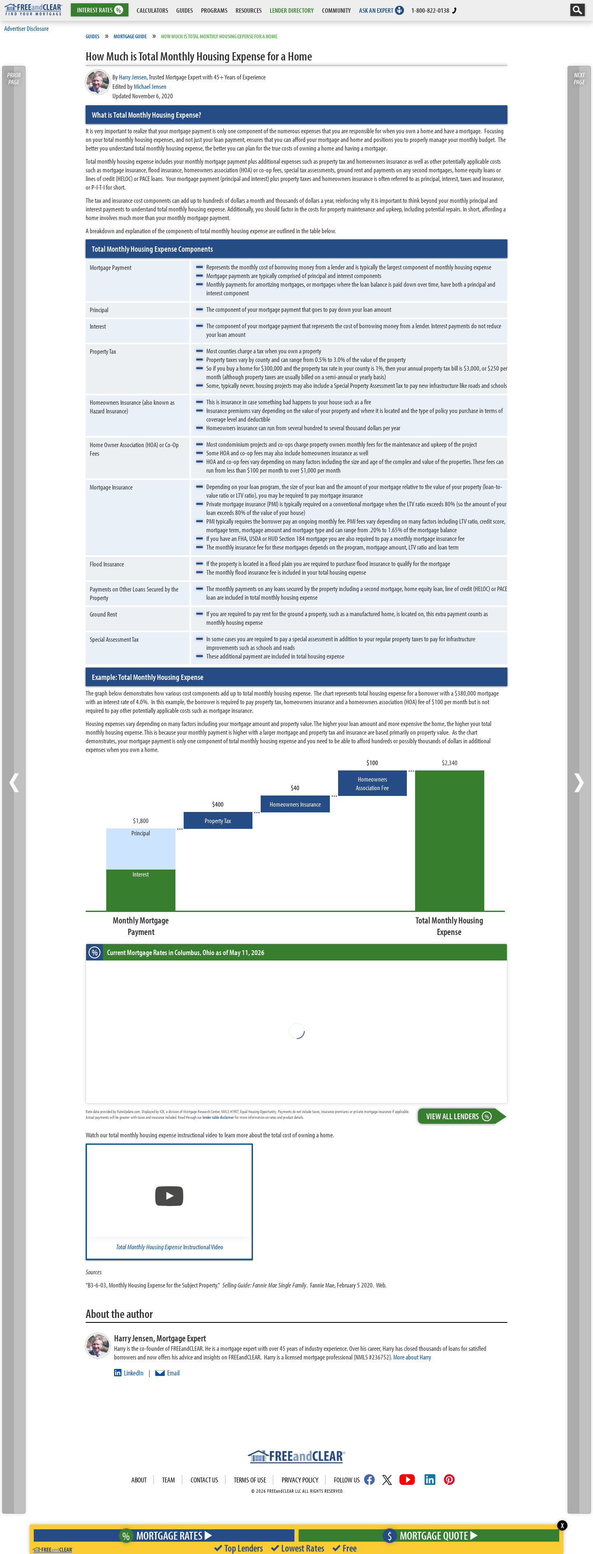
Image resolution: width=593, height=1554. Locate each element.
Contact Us (204, 1479)
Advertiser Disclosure (26, 28)
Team (168, 1479)
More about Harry (412, 1356)
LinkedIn (133, 1373)
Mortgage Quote (428, 1535)
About (139, 1479)
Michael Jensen (150, 86)
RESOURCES (248, 10)
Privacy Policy (300, 1479)
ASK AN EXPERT (376, 10)
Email (173, 1373)
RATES (99, 10)
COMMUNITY (336, 10)
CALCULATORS (152, 10)
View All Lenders (460, 1116)
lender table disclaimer (218, 1117)
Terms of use (250, 1479)
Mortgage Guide (130, 36)
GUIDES (184, 10)
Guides (92, 36)
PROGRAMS (214, 10)
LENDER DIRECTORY (292, 10)
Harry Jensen (133, 76)
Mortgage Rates (162, 1535)
